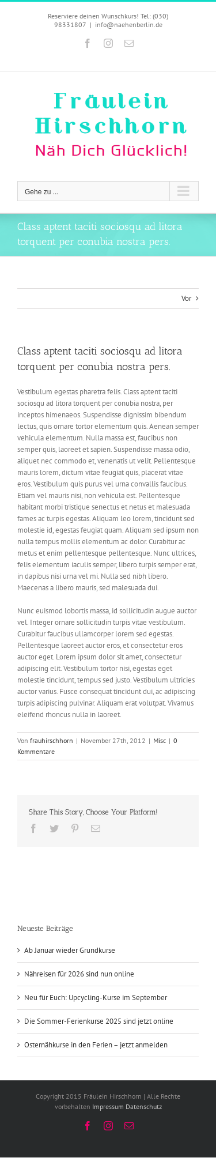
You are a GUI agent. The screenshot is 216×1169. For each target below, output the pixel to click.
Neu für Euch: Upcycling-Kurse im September (95, 997)
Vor (186, 298)
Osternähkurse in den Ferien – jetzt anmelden (96, 1045)
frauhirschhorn (51, 740)
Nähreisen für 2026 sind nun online (79, 974)
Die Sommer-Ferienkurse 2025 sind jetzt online (98, 1021)
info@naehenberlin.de (128, 24)
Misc (159, 740)
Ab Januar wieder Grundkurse (69, 950)
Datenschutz (144, 1106)
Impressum (108, 1106)
